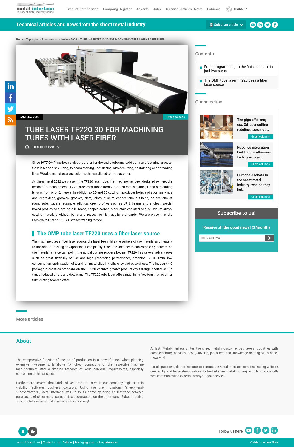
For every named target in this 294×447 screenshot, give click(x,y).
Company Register (117, 9)
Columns (213, 9)
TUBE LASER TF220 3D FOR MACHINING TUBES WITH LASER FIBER (122, 39)
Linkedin (260, 25)
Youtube (253, 25)
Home (19, 39)
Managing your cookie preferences (96, 442)
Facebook (275, 25)
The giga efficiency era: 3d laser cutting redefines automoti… (253, 125)
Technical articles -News (183, 9)
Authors (67, 442)
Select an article (226, 24)
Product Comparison (82, 9)
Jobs (157, 9)
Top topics (32, 39)
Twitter (267, 25)
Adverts (142, 9)
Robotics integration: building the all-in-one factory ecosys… (254, 152)
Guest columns (260, 136)
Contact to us (51, 442)
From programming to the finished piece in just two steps (238, 69)
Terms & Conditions (28, 442)
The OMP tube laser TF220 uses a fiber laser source (235, 82)
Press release (50, 39)
